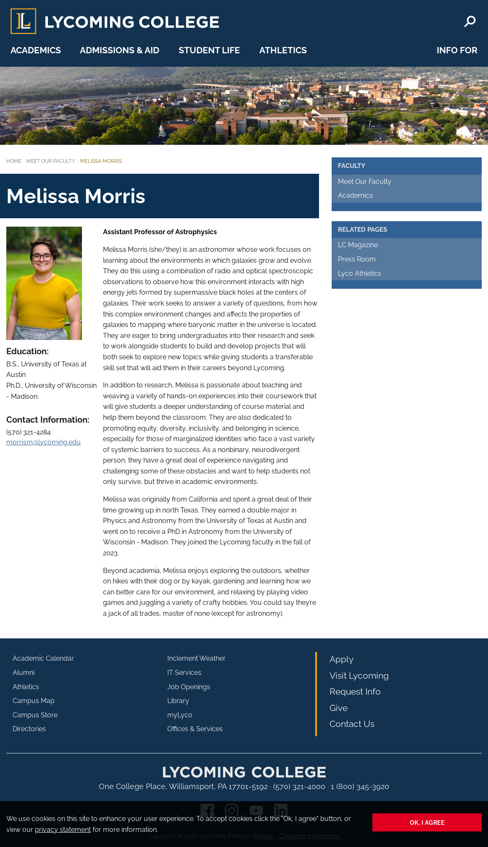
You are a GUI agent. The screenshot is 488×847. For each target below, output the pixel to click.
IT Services (184, 673)
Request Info (355, 691)
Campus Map (34, 701)
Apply (341, 659)
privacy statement (63, 830)
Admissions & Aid (119, 50)
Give (339, 708)
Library (178, 701)
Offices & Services (195, 729)
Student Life (209, 50)
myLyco (180, 715)
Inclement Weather (196, 658)
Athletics (283, 50)
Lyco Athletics (359, 273)
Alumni (23, 673)
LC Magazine (358, 245)
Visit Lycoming (359, 675)
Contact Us (352, 724)
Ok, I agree (427, 822)
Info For (457, 50)
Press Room (357, 259)
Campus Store (35, 715)
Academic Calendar (43, 658)
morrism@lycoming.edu (43, 442)
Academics (36, 50)
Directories (29, 729)
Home (13, 161)
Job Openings (188, 687)
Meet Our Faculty (50, 161)
